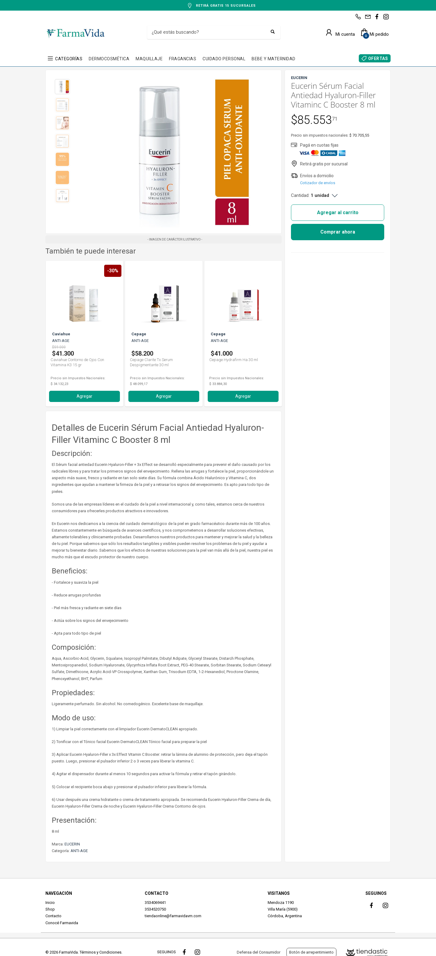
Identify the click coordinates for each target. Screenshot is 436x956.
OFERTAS (378, 58)
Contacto (53, 916)
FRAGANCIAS (182, 58)
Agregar (84, 396)
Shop (50, 909)
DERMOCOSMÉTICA (109, 58)
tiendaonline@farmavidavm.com (173, 916)
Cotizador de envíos (317, 183)
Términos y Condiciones (100, 952)
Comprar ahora (337, 232)
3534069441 (155, 902)
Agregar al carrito (337, 212)
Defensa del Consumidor (258, 952)
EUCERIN (72, 844)
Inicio (50, 902)
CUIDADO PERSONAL (224, 58)
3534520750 (155, 909)
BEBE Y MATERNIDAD (274, 58)
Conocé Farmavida (61, 923)
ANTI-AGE (79, 850)
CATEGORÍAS (68, 58)
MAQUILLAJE (149, 58)
